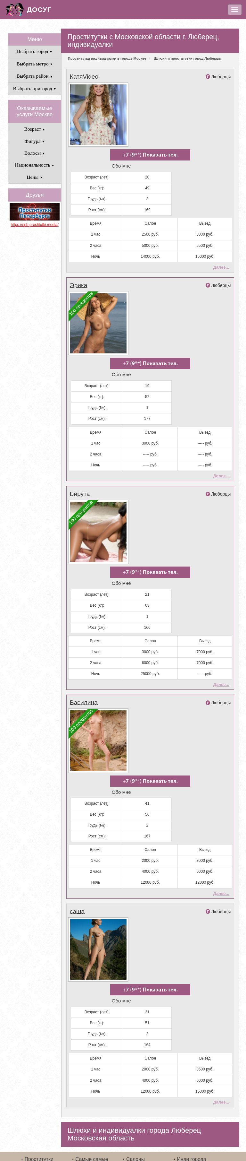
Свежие (34, 1134)
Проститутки (39, 1125)
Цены (35, 177)
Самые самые (91, 1125)
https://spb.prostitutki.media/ (34, 224)
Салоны (135, 1125)
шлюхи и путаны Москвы (171, 1147)
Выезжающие (91, 1134)
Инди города (191, 1125)
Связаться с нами (146, 1134)
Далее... (221, 260)
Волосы (34, 153)
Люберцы (221, 76)
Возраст (34, 129)
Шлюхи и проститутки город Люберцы (187, 58)
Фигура (35, 141)
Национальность (34, 165)
